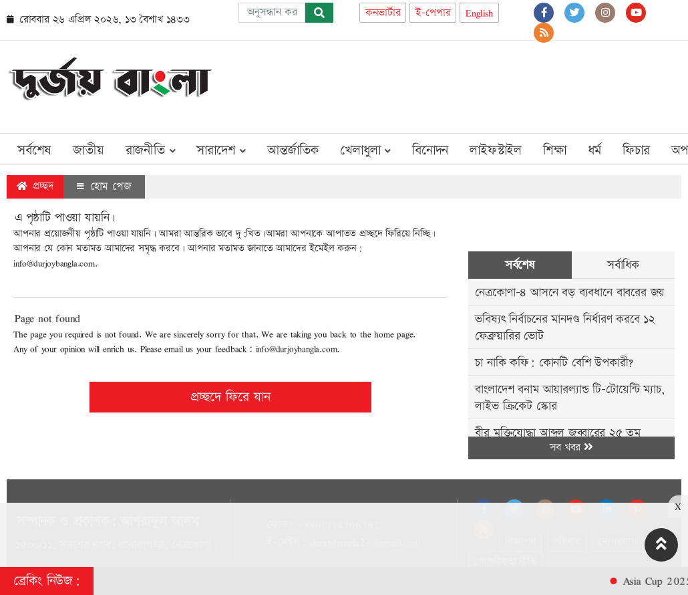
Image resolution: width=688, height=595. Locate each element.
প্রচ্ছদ (35, 186)
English (479, 13)
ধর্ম (595, 150)
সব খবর (571, 447)
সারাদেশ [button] (221, 150)
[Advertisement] (438, 84)
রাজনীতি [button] (151, 150)
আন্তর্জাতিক (293, 150)
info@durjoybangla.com (54, 263)
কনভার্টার (382, 13)
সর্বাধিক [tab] (623, 265)
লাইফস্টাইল (496, 150)
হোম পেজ (104, 186)
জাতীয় (88, 150)
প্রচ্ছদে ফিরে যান (230, 397)
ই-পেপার (432, 13)
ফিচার (636, 150)
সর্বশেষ (34, 150)
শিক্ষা (554, 150)
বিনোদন (430, 150)
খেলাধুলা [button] (365, 150)
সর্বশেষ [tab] (520, 265)
